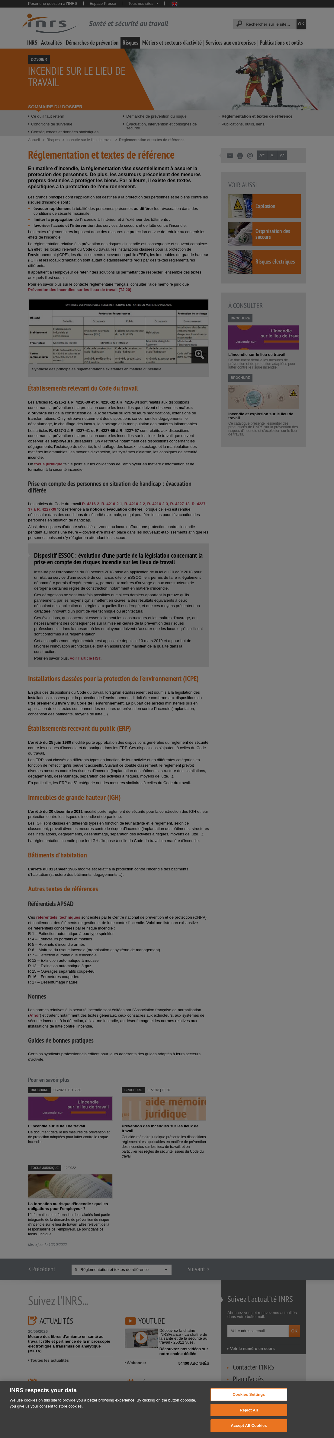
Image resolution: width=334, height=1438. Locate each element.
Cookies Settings (249, 1401)
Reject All (249, 1417)
